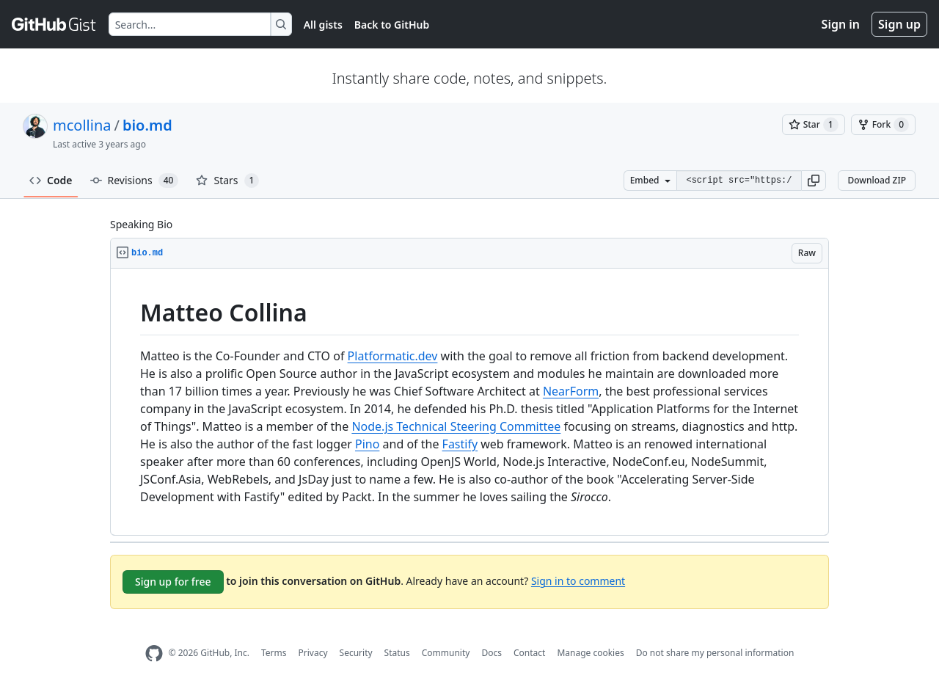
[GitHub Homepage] (154, 653)
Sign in (841, 24)
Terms (274, 653)
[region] (469, 402)
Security (356, 653)
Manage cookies (590, 653)
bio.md (147, 125)
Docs (491, 653)
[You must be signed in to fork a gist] (883, 124)
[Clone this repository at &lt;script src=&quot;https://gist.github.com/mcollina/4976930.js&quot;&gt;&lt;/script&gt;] (738, 180)
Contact (529, 653)
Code (51, 180)
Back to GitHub (391, 25)
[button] (813, 180)
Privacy (313, 653)
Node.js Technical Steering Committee (455, 426)
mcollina (82, 125)
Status (397, 653)
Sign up (899, 24)
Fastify (460, 444)
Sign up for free (173, 582)
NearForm (571, 391)
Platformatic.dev (393, 356)
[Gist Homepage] (54, 24)
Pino (367, 444)
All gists (323, 25)
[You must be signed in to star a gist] (813, 124)
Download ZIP (876, 180)
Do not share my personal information (715, 653)
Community (446, 653)
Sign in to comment (578, 580)
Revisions (134, 180)
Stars (227, 180)
